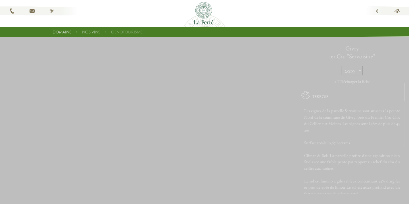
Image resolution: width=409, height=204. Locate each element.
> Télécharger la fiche (360, 81)
